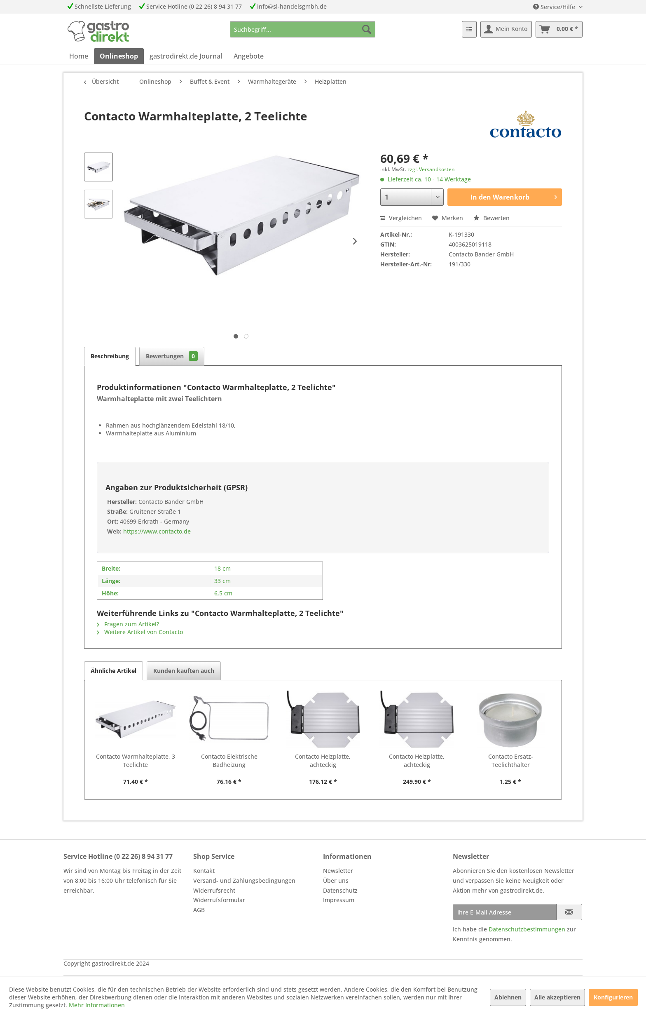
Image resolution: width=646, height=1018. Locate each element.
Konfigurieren (613, 997)
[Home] (78, 56)
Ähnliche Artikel (113, 671)
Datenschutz (340, 890)
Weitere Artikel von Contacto (140, 632)
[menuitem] (302, 29)
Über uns (336, 880)
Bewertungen (172, 356)
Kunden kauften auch (183, 671)
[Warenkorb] (559, 29)
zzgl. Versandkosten (431, 169)
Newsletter (338, 871)
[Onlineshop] (119, 56)
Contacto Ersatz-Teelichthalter (510, 760)
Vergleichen (401, 218)
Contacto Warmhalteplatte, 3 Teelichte (135, 760)
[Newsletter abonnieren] (569, 912)
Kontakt (204, 871)
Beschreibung (110, 356)
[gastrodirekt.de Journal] (186, 56)
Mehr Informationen (97, 1005)
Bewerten (491, 218)
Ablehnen (508, 997)
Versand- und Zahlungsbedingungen (244, 880)
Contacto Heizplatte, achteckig (323, 760)
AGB (199, 910)
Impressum (338, 900)
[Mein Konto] (506, 29)
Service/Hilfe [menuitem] (555, 7)
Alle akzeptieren (557, 997)
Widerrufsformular (219, 900)
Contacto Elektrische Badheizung (229, 760)
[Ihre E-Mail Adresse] (505, 912)
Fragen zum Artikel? (128, 624)
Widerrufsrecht (214, 890)
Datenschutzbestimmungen (527, 929)
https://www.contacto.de (156, 531)
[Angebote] (248, 56)
